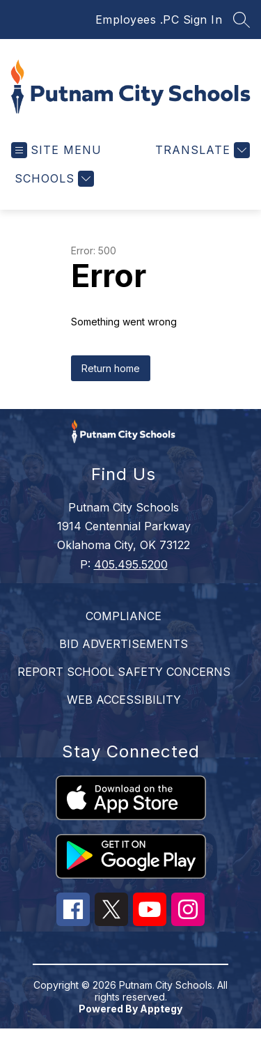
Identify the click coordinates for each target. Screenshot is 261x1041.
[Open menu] (56, 150)
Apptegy (161, 1009)
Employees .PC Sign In (159, 19)
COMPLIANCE (123, 616)
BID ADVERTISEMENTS (123, 644)
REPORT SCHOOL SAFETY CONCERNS (123, 672)
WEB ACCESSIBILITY (124, 700)
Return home (110, 368)
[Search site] (241, 19)
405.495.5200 (131, 564)
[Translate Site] (201, 150)
